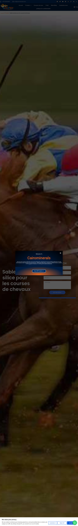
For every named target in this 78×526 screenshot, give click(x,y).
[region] (39, 521)
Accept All (71, 523)
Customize (52, 523)
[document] (39, 263)
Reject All (62, 523)
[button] (60, 249)
